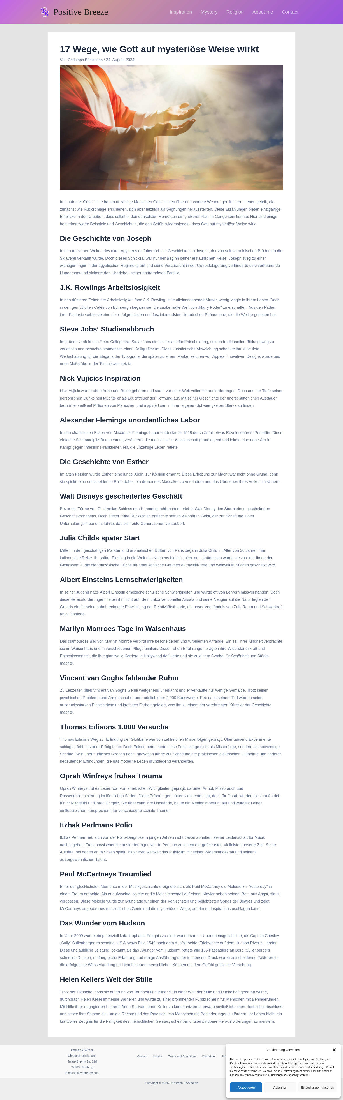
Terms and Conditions (176, 1056)
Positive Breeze (80, 12)
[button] (334, 1050)
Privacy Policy (220, 1056)
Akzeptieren (246, 1087)
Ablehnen (280, 1087)
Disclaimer (201, 1056)
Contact (140, 1056)
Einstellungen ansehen (317, 1087)
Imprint (153, 1056)
